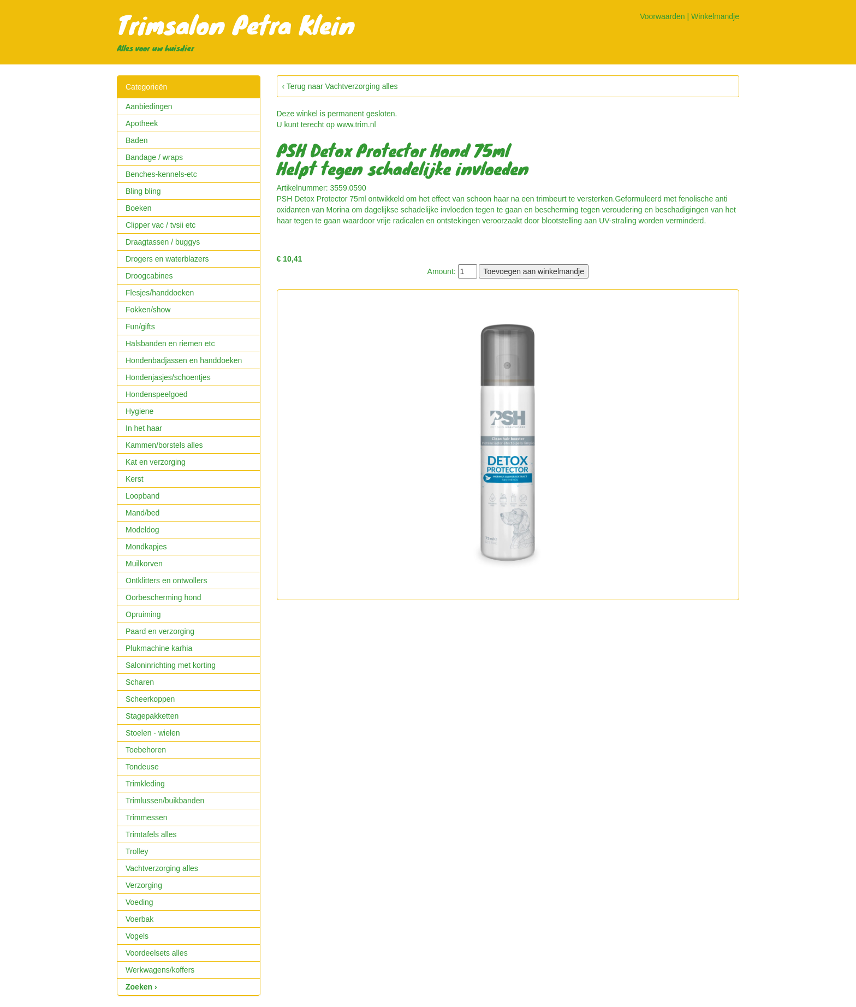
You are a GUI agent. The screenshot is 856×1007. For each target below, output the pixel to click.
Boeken (138, 208)
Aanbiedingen (149, 106)
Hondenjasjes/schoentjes (168, 377)
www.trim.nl (356, 124)
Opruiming (143, 614)
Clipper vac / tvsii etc (160, 225)
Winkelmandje (715, 16)
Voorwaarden (662, 16)
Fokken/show (148, 309)
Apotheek (142, 123)
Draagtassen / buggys (163, 242)
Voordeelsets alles (157, 953)
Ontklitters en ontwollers (166, 580)
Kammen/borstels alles (164, 445)
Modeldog (142, 529)
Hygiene (139, 411)
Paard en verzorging (160, 631)
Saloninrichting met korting (171, 665)
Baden (136, 140)
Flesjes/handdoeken (160, 292)
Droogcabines (149, 275)
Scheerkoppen (150, 699)
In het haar (144, 428)
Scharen (140, 682)
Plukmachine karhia (159, 648)
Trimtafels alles (151, 834)
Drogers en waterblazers (167, 258)
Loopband (142, 495)
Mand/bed (142, 512)
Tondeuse (142, 766)
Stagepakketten (152, 716)
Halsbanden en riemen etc (170, 343)
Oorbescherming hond (163, 597)
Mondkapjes (146, 546)
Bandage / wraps (154, 157)
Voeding (139, 902)
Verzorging (144, 885)
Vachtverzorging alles (162, 868)
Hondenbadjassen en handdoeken (184, 360)
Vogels (137, 936)
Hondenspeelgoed (157, 394)
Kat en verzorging (156, 462)
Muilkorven (144, 563)
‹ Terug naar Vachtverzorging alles (340, 86)
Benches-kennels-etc (161, 174)
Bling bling (143, 191)
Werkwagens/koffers (160, 969)
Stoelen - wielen (153, 732)
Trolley (137, 851)
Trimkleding (145, 783)
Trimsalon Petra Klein (236, 24)
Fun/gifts (140, 326)
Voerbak (139, 919)
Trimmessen (147, 817)
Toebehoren (146, 749)
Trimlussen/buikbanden (165, 800)
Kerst (135, 479)
